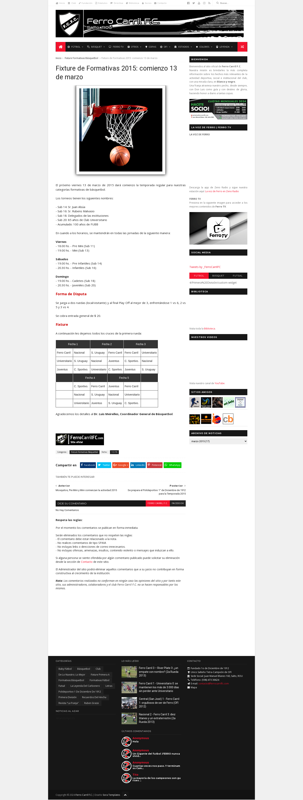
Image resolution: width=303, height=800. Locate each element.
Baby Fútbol (65, 669)
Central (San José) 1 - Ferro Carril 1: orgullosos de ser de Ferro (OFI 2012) (159, 703)
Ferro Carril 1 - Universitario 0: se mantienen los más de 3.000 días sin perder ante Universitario (159, 687)
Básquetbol (83, 669)
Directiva (116, 3)
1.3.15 (114, 452)
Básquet (94, 46)
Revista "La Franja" (69, 703)
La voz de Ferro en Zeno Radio (222, 191)
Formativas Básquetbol (71, 680)
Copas (150, 46)
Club (72, 3)
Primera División (68, 697)
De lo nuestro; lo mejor (72, 675)
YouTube (219, 383)
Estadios (181, 46)
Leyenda (223, 46)
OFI (163, 46)
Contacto (160, 3)
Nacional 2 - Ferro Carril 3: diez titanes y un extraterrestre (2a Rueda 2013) (157, 718)
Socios (147, 3)
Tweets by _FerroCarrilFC (204, 267)
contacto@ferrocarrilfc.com (213, 684)
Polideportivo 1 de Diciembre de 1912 (80, 692)
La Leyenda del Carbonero (85, 686)
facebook (175, 504)
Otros (133, 46)
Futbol (199, 276)
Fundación (86, 3)
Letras (109, 686)
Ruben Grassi (91, 703)
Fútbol (74, 46)
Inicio (60, 3)
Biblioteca (132, 3)
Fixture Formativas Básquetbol (81, 58)
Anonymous (141, 738)
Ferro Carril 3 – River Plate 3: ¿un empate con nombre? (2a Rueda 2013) (158, 672)
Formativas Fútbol (99, 680)
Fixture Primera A (100, 675)
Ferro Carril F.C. (155, 504)
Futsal (237, 276)
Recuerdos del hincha (94, 697)
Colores (202, 46)
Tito (135, 775)
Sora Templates (111, 795)
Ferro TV (116, 46)
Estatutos (101, 3)
